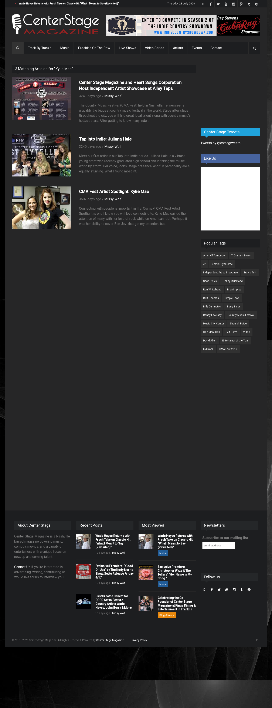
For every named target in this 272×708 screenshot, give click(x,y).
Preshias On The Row (94, 48)
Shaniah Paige (238, 323)
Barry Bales (234, 306)
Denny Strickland (233, 281)
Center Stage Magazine (110, 640)
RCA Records (211, 298)
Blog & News (166, 615)
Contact (216, 48)
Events (197, 48)
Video (246, 332)
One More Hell (211, 332)
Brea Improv (234, 289)
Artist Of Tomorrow (214, 255)
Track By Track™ (39, 48)
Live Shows (127, 48)
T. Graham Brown (241, 255)
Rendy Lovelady (212, 315)
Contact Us (22, 567)
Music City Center (213, 323)
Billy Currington (212, 306)
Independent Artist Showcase (220, 272)
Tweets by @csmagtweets (221, 143)
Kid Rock (208, 349)
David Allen (209, 340)
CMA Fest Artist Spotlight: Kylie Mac (114, 191)
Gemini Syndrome (222, 264)
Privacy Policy (139, 640)
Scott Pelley (210, 281)
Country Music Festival (241, 315)
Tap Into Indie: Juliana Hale (105, 139)
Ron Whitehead (212, 289)
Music (64, 48)
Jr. (204, 264)
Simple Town (232, 298)
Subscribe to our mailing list (225, 538)
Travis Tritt (250, 272)
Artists (178, 48)
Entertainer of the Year (235, 340)
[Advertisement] (232, 91)
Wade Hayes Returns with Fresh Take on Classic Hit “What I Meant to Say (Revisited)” (69, 3)
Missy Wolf (113, 96)
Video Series (154, 48)
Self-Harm (231, 332)
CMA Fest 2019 (228, 349)
